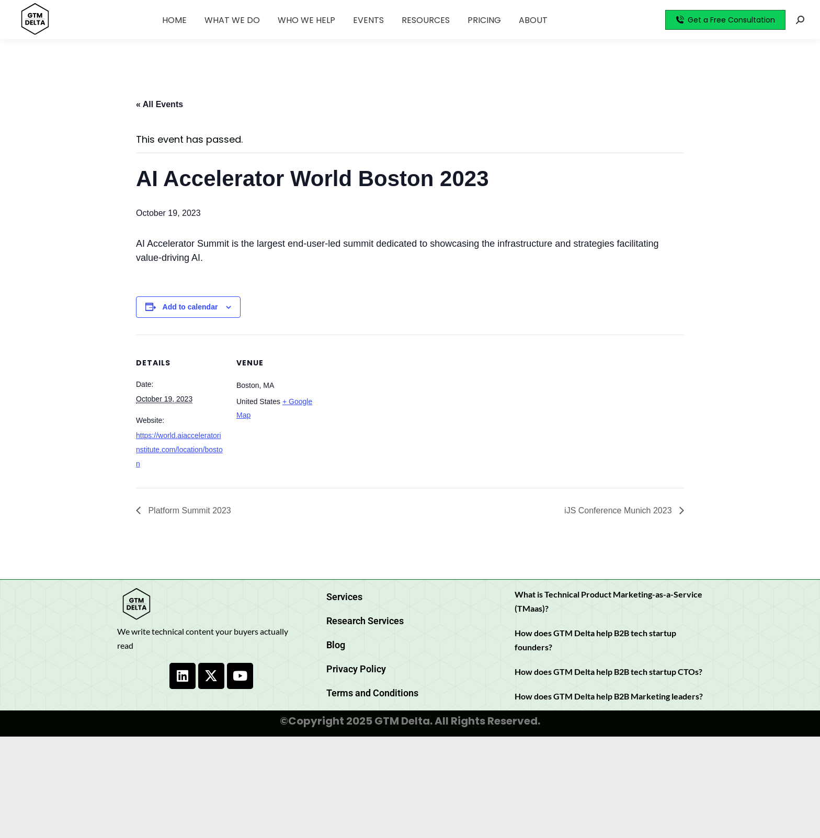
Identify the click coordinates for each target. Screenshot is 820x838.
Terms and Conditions (372, 692)
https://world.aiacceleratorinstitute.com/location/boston (179, 449)
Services (344, 596)
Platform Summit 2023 (188, 510)
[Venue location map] (392, 407)
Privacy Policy (356, 668)
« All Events (159, 104)
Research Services (365, 620)
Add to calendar (190, 307)
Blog (335, 644)
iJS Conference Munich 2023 (619, 510)
